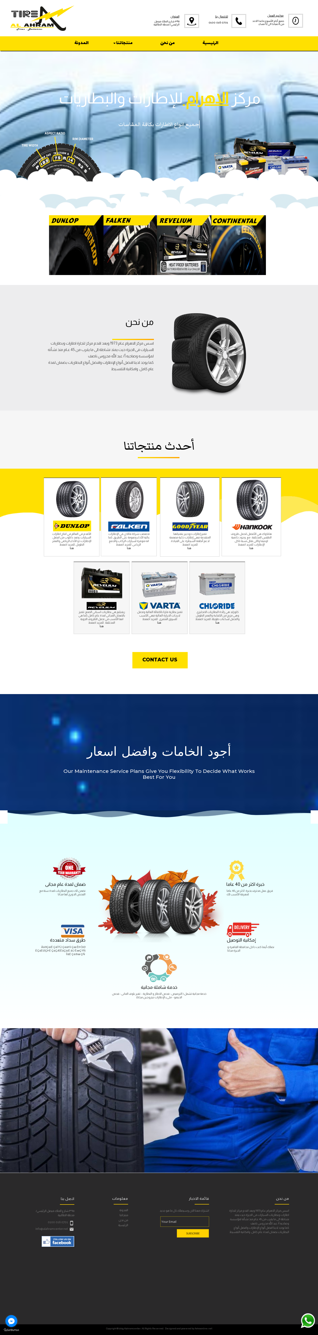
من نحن (123, 1220)
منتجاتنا (124, 1215)
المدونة (123, 1210)
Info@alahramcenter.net (52, 1229)
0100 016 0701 (218, 22)
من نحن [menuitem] (167, 43)
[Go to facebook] (11, 1321)
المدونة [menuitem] (81, 43)
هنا (129, 548)
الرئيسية (123, 1225)
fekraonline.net (203, 1328)
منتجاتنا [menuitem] (122, 43)
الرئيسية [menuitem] (210, 43)
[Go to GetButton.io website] (11, 1330)
